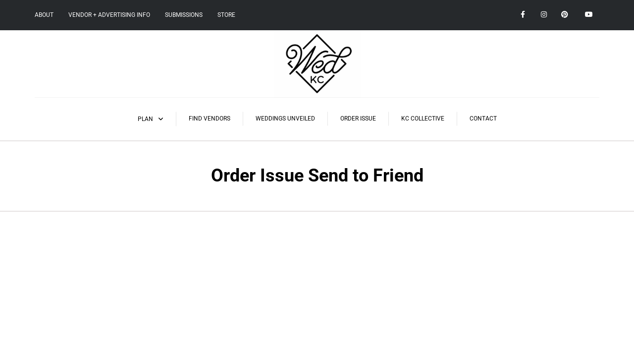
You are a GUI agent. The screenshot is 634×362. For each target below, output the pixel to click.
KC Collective (422, 118)
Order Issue (358, 118)
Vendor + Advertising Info (109, 14)
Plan (145, 119)
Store (226, 14)
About (44, 14)
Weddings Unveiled (285, 118)
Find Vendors (209, 118)
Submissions (184, 14)
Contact (483, 118)
